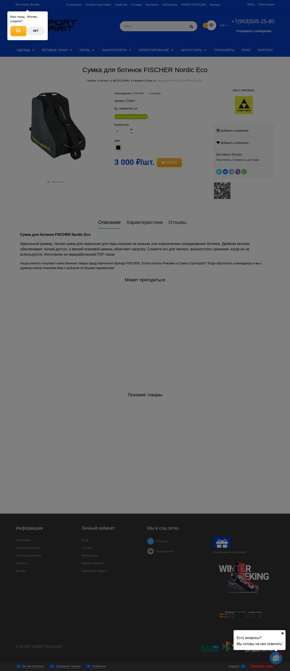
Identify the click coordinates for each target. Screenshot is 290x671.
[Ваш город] (282, 633)
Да (18, 31)
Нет (35, 30)
